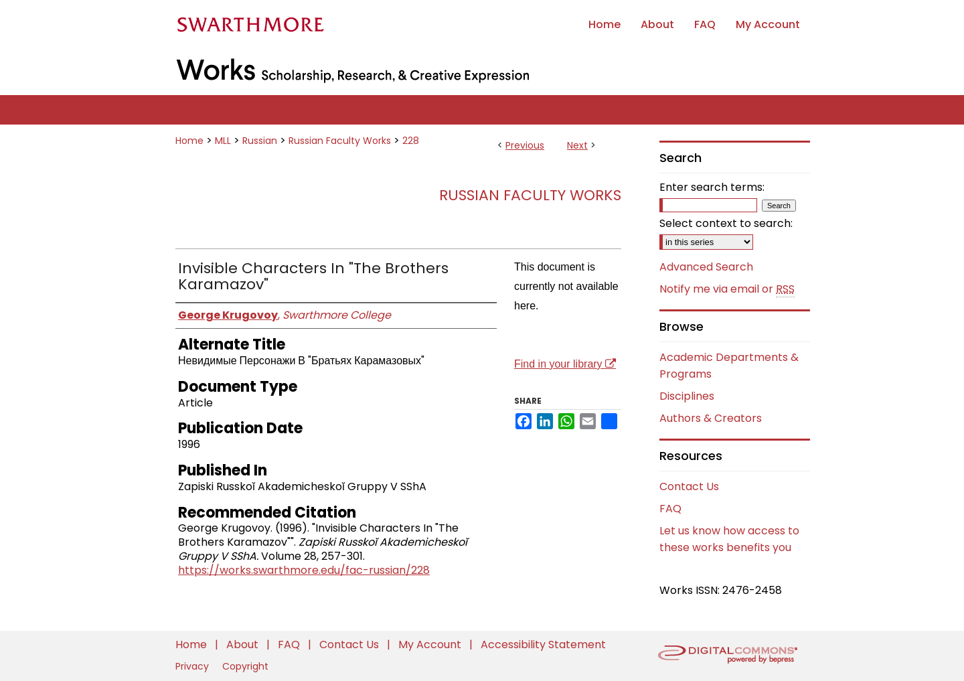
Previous (524, 145)
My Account (431, 644)
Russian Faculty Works (340, 140)
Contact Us (689, 486)
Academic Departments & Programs (729, 366)
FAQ (670, 508)
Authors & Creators (710, 418)
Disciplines (686, 396)
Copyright (245, 666)
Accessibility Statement (543, 644)
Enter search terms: (712, 187)
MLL (223, 140)
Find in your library (565, 364)
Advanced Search (706, 267)
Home (189, 140)
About (243, 644)
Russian (259, 140)
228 (410, 140)
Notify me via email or (727, 289)
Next (577, 145)
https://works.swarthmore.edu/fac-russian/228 (304, 570)
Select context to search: (726, 223)
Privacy (193, 666)
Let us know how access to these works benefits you (729, 539)
